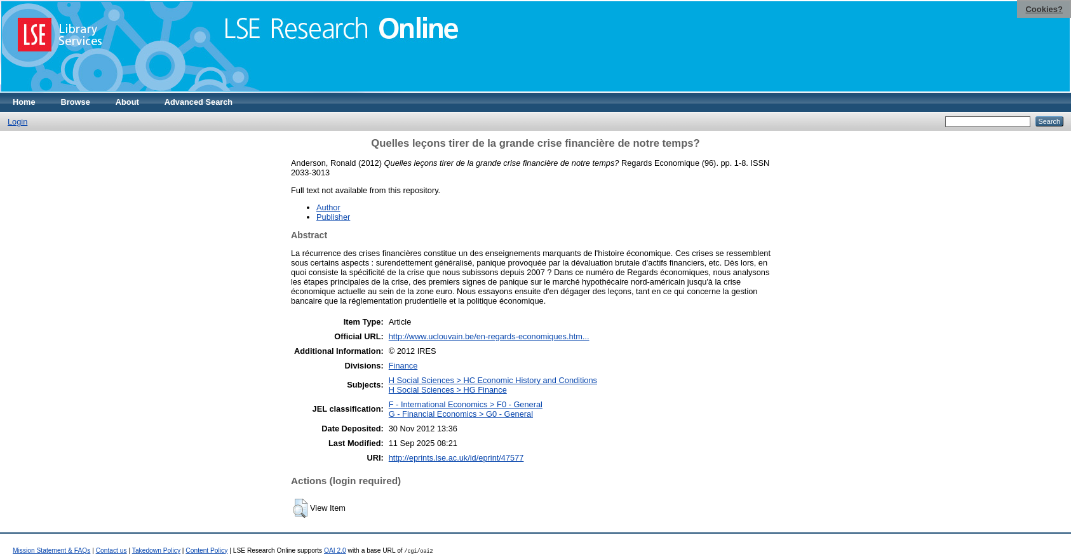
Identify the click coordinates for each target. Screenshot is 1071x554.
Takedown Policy (156, 550)
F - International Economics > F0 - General (465, 404)
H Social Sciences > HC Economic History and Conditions (493, 380)
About (127, 102)
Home (24, 102)
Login (17, 121)
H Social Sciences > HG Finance (448, 390)
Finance (403, 365)
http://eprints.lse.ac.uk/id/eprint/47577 (456, 458)
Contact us (111, 550)
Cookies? (1044, 9)
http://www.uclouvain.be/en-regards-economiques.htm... (489, 336)
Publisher (333, 217)
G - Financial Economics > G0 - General (461, 414)
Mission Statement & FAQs (51, 550)
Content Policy (206, 550)
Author (328, 207)
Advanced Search (198, 102)
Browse (75, 102)
